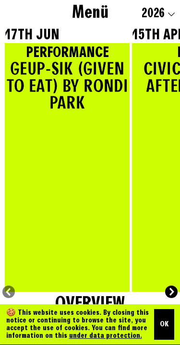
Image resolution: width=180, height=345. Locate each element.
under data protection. (105, 336)
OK (164, 324)
